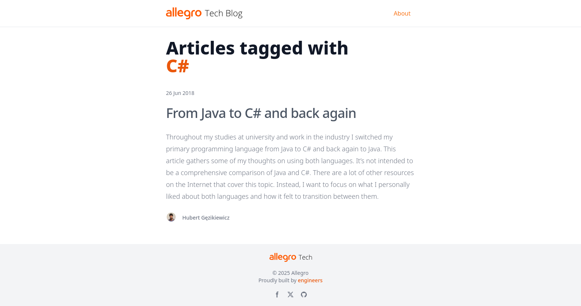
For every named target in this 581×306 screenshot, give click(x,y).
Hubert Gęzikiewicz (205, 217)
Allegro (300, 272)
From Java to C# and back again (261, 113)
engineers (310, 280)
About (402, 13)
